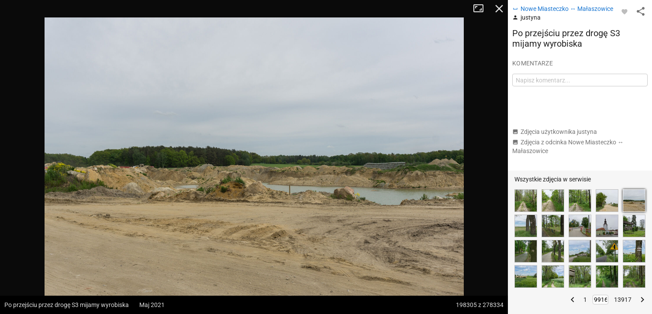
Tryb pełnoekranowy (481, 8)
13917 (622, 299)
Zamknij (499, 8)
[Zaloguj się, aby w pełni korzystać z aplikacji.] (624, 11)
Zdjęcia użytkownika (554, 131)
